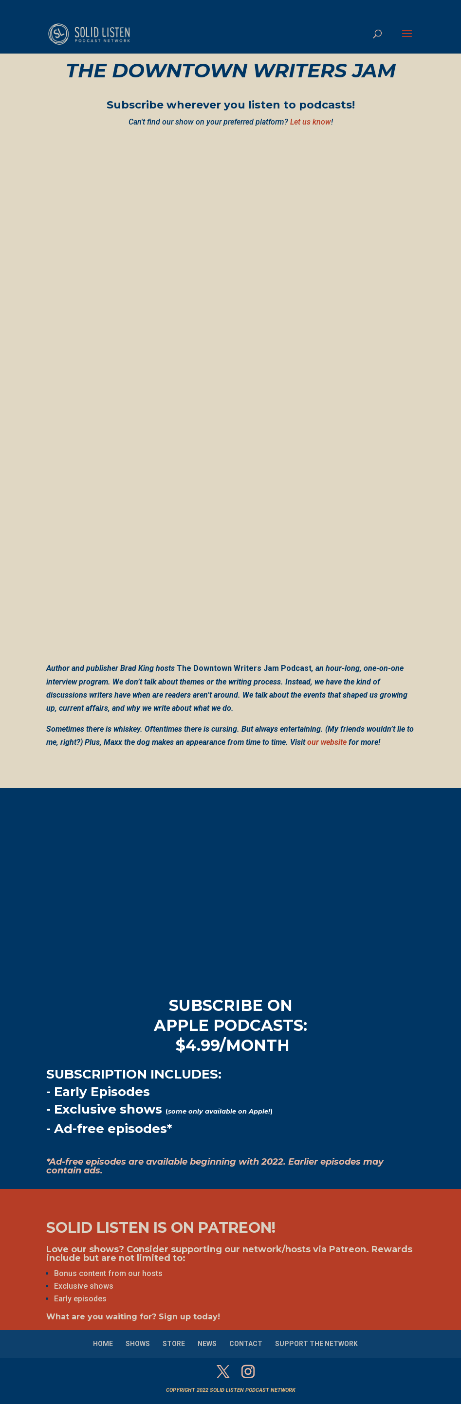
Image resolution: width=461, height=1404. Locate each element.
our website (327, 742)
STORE (174, 1344)
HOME (103, 1344)
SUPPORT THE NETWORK (316, 1344)
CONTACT (245, 1344)
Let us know (310, 121)
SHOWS (138, 1344)
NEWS (207, 1344)
